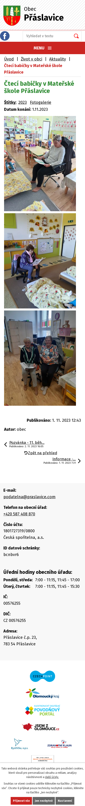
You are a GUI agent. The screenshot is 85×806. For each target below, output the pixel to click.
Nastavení (65, 800)
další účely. (52, 777)
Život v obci (31, 59)
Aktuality (57, 59)
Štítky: (10, 102)
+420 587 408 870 (19, 514)
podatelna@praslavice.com (29, 496)
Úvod (9, 59)
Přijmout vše (21, 800)
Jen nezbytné (44, 800)
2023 (22, 102)
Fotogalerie (40, 102)
